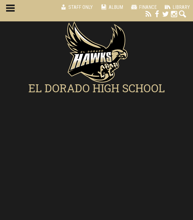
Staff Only (76, 7)
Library (176, 7)
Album (111, 7)
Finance (143, 7)
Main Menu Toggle (10, 8)
